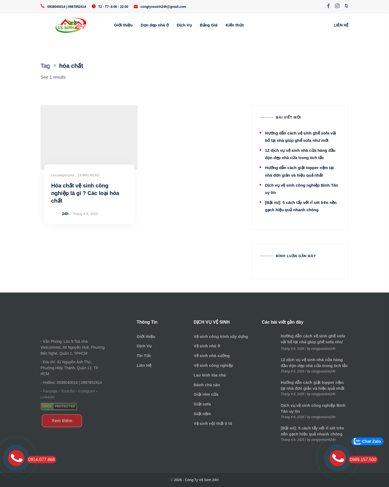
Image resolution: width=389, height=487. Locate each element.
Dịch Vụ (184, 25)
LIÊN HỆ (341, 25)
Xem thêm (62, 420)
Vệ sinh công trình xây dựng (221, 336)
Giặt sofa (202, 404)
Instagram (86, 391)
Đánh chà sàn (207, 384)
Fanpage (50, 391)
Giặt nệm (202, 413)
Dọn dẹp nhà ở (155, 25)
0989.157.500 (363, 459)
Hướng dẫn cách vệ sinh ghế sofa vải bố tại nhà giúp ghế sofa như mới (313, 342)
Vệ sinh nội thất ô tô (213, 423)
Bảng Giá (209, 25)
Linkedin (48, 397)
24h (65, 213)
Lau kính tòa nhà (210, 375)
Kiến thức (235, 25)
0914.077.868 (41, 459)
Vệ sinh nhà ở (207, 346)
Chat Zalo (371, 441)
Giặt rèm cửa (206, 394)
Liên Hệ (144, 365)
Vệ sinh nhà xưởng (212, 355)
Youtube (68, 391)
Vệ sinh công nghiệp (213, 365)
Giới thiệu (123, 25)
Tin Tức (144, 355)
